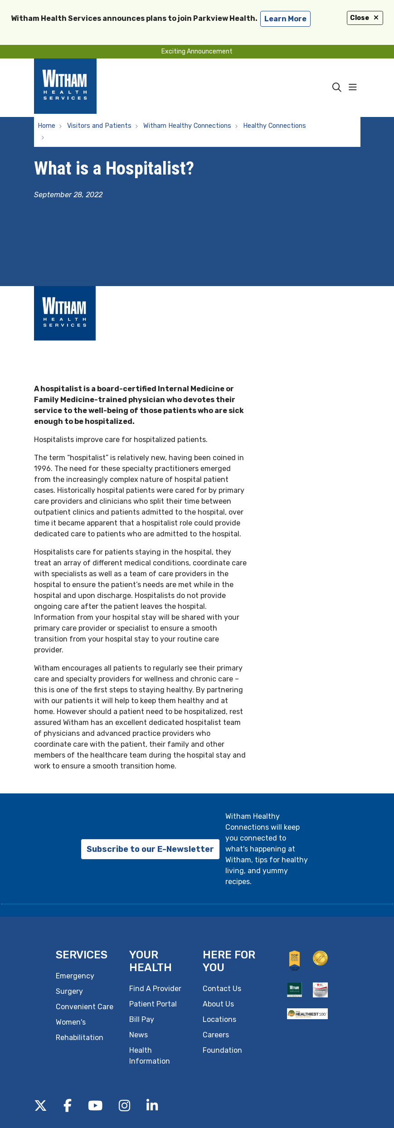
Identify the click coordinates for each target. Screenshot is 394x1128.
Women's (71, 1022)
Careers (216, 1035)
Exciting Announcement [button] (197, 51)
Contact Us (222, 988)
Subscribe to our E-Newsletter (150, 849)
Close (365, 18)
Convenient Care (84, 1006)
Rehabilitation (79, 1037)
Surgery (69, 991)
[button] (354, 87)
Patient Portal (153, 1004)
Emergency (75, 976)
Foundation (222, 1050)
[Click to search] (336, 87)
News (138, 1035)
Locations (219, 1019)
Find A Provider (155, 988)
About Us (218, 1004)
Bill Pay (141, 1019)
